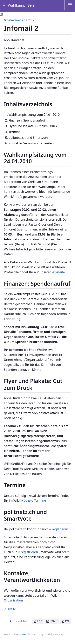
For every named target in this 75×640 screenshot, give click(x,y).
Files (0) (11, 609)
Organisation (13, 600)
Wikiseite (58, 272)
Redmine (22, 634)
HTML (53, 621)
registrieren (29, 552)
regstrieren (60, 529)
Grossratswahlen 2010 (18, 20)
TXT (67, 621)
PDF (39, 621)
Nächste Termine (33, 500)
